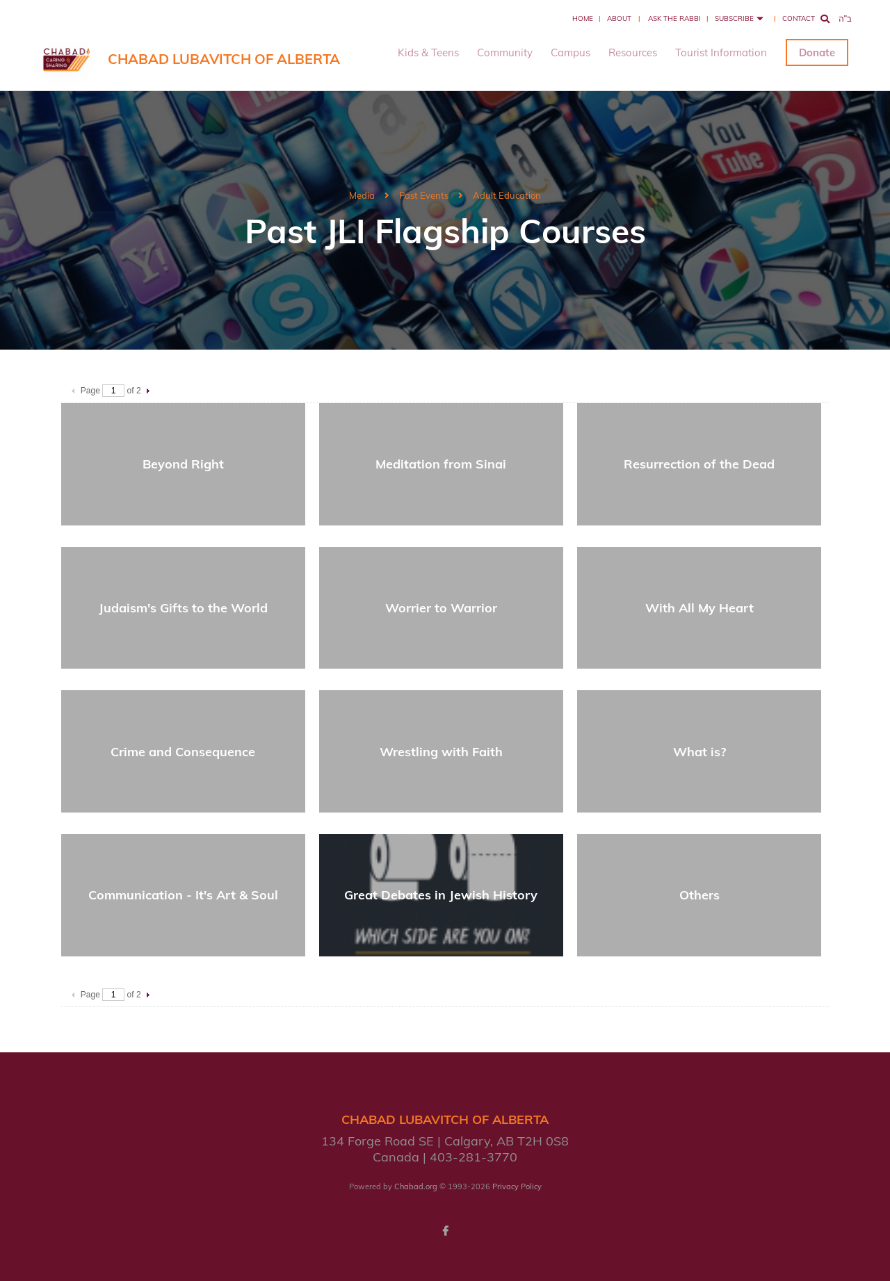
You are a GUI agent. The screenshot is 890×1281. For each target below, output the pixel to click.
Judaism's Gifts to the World (183, 608)
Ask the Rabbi (674, 18)
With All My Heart (699, 608)
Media (362, 195)
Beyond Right (183, 464)
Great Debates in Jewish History (440, 895)
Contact (798, 18)
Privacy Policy (517, 1186)
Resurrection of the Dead (699, 464)
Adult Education (507, 195)
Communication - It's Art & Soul (183, 895)
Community (505, 52)
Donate (817, 52)
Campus (570, 52)
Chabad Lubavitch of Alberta (224, 58)
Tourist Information (721, 52)
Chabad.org (415, 1186)
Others (699, 895)
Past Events (423, 195)
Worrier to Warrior (441, 608)
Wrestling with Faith (441, 752)
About (619, 18)
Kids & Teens (428, 52)
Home (582, 18)
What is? (699, 752)
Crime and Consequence (183, 752)
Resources (632, 52)
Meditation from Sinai (440, 464)
